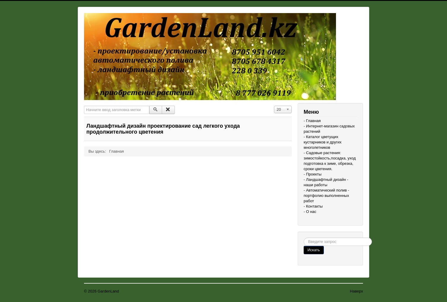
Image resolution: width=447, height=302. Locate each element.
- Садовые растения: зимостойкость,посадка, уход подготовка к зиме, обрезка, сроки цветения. (330, 161)
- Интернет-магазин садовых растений (329, 129)
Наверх (356, 291)
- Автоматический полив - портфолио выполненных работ (326, 195)
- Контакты (313, 206)
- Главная (312, 120)
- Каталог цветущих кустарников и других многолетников (323, 142)
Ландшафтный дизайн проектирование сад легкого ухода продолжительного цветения (163, 129)
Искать (313, 250)
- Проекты (312, 174)
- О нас (310, 211)
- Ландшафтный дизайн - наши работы (326, 182)
